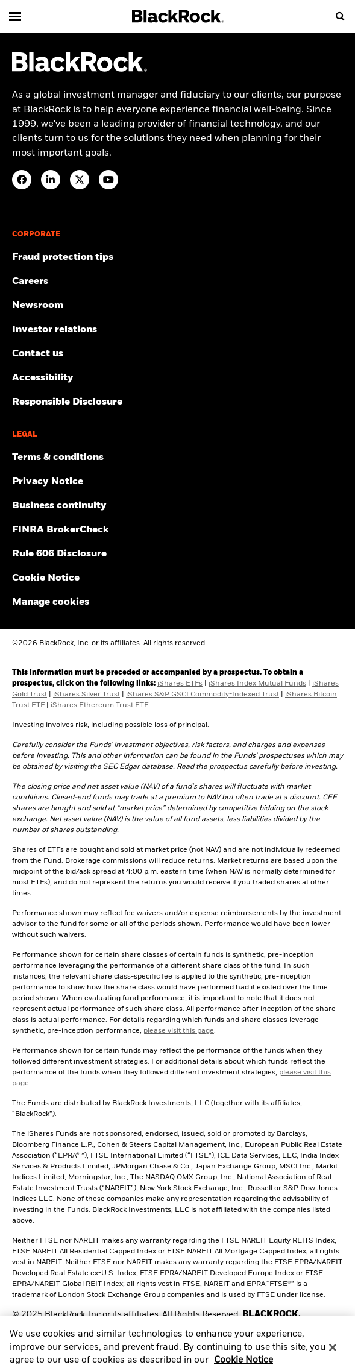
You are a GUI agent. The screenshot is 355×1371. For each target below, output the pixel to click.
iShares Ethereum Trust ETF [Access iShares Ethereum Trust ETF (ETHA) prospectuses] (99, 705)
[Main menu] (15, 16)
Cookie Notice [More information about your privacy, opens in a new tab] (243, 1365)
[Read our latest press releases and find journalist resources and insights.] (177, 305)
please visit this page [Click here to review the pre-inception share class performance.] (178, 1031)
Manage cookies (50, 602)
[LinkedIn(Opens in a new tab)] (50, 179)
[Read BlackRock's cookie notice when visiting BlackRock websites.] (177, 578)
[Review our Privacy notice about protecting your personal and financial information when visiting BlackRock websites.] (177, 481)
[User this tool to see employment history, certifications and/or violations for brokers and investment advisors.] (177, 530)
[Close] (332, 1353)
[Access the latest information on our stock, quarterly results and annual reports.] (177, 330)
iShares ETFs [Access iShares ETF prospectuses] (180, 683)
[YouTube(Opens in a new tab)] (108, 179)
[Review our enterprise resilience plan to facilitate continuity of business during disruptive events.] (177, 506)
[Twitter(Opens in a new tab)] (79, 179)
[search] (340, 16)
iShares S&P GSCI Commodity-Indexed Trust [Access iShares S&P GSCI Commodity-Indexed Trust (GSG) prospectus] (202, 694)
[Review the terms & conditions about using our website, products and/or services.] (177, 457)
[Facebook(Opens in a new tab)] (21, 179)
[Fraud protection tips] (177, 257)
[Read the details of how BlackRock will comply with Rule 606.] (177, 554)
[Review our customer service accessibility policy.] (177, 378)
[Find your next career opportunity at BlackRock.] (177, 281)
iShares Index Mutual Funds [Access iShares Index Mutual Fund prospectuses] (257, 683)
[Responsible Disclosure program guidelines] (177, 402)
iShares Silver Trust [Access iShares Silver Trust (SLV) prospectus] (86, 694)
